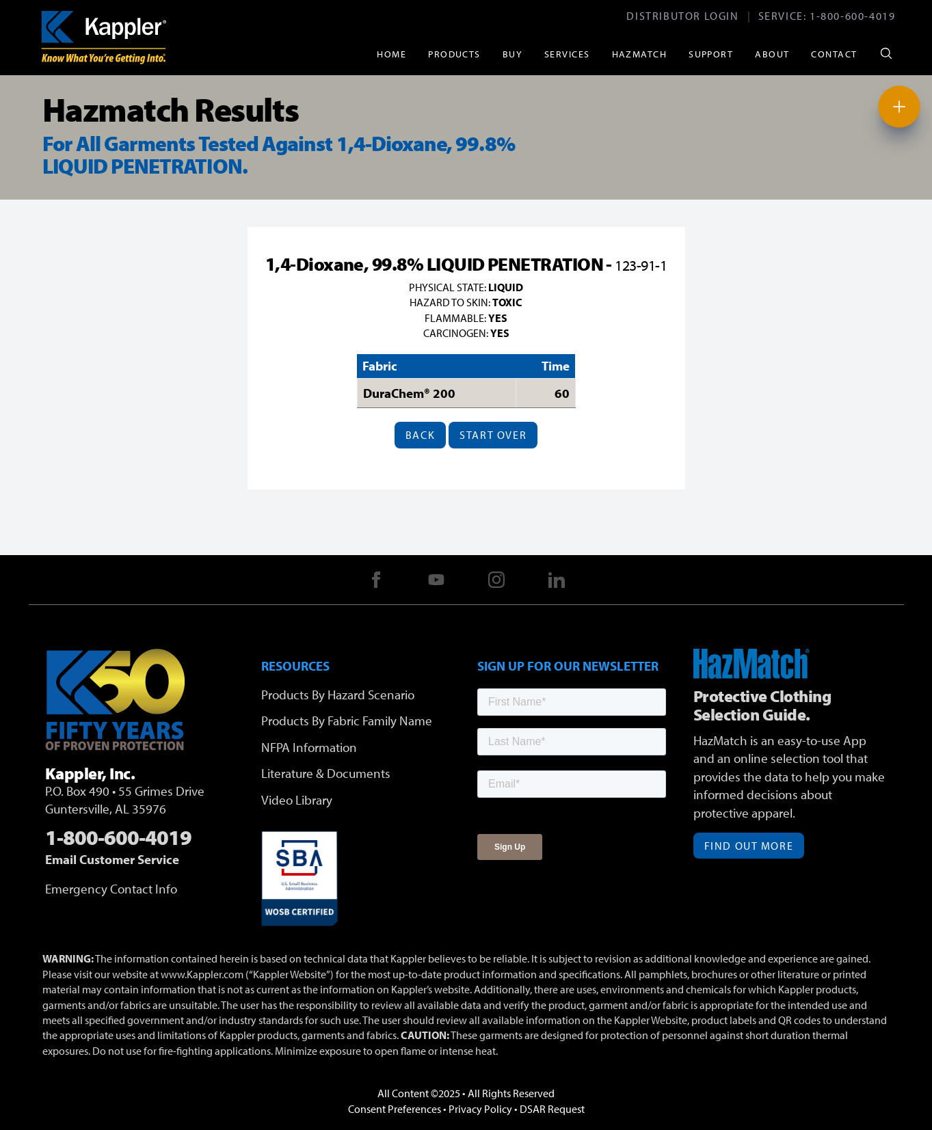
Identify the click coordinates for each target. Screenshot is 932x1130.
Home (391, 53)
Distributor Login (682, 16)
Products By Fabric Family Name (346, 720)
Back (420, 435)
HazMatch (639, 53)
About (772, 53)
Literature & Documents (325, 773)
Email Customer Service (112, 859)
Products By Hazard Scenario (337, 694)
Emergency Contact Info (111, 888)
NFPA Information (309, 747)
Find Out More (749, 845)
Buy (512, 53)
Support (711, 53)
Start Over (493, 435)
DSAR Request (552, 1109)
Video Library (296, 800)
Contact (834, 53)
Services (567, 53)
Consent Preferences (394, 1109)
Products (454, 53)
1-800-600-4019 (852, 16)
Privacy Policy (480, 1109)
